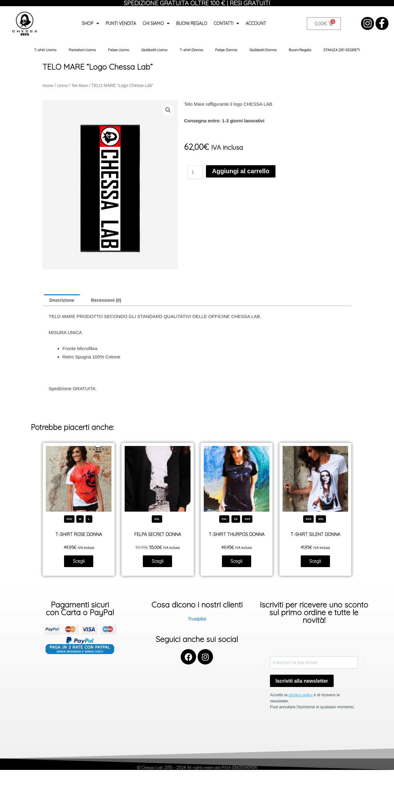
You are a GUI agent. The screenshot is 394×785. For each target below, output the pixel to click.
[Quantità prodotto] (195, 171)
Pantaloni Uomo (82, 49)
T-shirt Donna (191, 49)
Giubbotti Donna (262, 49)
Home (48, 85)
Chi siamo (156, 23)
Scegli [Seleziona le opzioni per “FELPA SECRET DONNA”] (157, 562)
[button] (167, 110)
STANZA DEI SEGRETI (342, 49)
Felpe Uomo (118, 49)
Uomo (63, 85)
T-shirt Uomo (45, 49)
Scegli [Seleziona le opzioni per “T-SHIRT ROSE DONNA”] (79, 562)
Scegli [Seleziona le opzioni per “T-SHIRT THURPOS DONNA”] (237, 562)
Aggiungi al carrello (234, 171)
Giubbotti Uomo (154, 49)
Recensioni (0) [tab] (108, 300)
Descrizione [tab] (62, 300)
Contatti (226, 23)
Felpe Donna (226, 49)
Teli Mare (80, 85)
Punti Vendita (121, 23)
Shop (90, 23)
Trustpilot (196, 620)
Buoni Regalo (191, 23)
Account (256, 23)
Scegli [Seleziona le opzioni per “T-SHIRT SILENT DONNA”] (315, 562)
